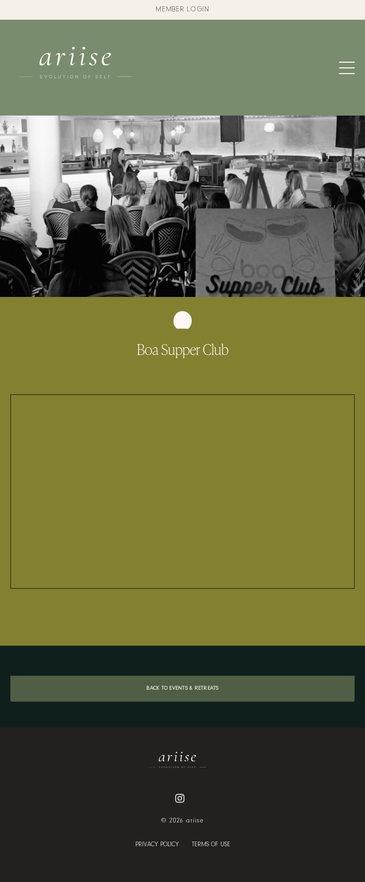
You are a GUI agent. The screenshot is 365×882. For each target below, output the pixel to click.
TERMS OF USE (211, 845)
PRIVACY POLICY (157, 845)
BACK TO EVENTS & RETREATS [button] (182, 688)
